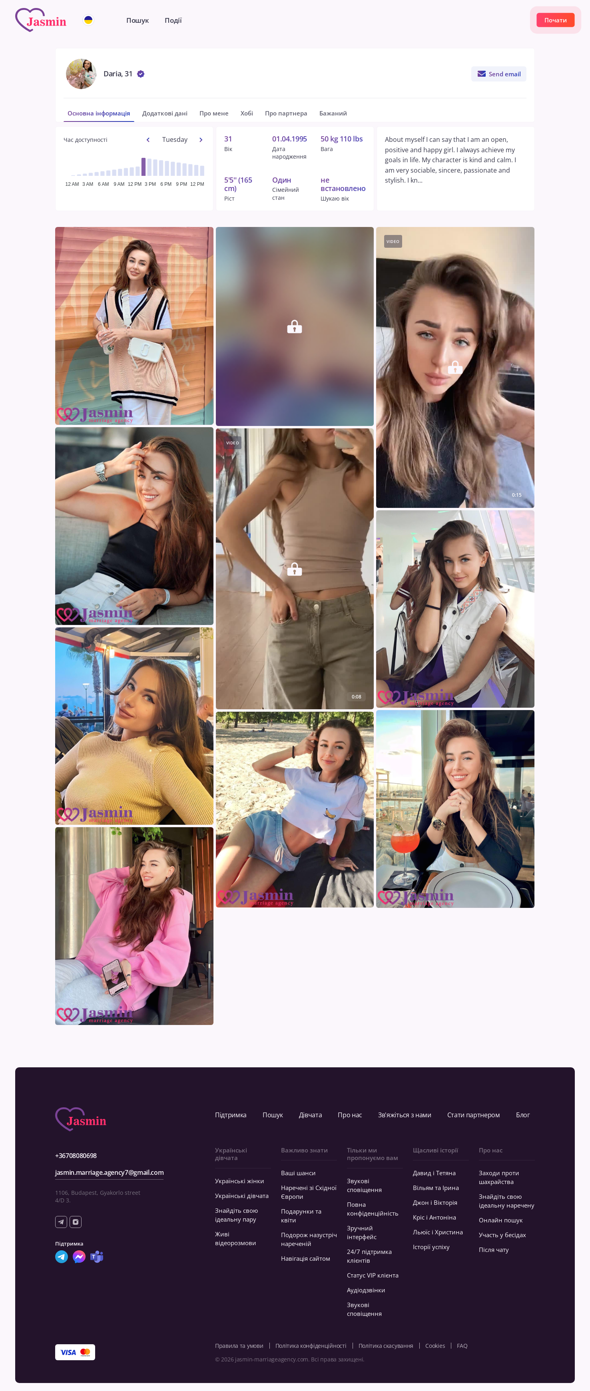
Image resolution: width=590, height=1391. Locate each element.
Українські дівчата (242, 1196)
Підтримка (231, 1114)
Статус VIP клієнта (373, 1275)
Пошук (273, 1114)
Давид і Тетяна (434, 1173)
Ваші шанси (298, 1173)
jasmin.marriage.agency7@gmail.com (109, 1172)
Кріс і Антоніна (434, 1217)
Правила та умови (239, 1345)
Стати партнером (473, 1114)
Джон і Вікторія (435, 1202)
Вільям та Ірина (436, 1188)
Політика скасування (386, 1345)
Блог (523, 1114)
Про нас (350, 1114)
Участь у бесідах (502, 1235)
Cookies (435, 1345)
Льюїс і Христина (438, 1232)
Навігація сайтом (305, 1258)
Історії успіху (431, 1247)
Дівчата (310, 1114)
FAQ (462, 1345)
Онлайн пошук (501, 1220)
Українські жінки (239, 1181)
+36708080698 (76, 1155)
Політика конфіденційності (311, 1345)
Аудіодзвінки (366, 1290)
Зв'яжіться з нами (404, 1114)
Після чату (494, 1250)
